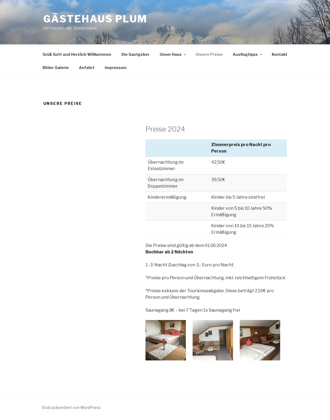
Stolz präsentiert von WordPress (71, 407)
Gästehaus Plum (95, 19)
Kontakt (279, 54)
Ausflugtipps (248, 54)
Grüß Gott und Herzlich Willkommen (77, 54)
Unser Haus (173, 54)
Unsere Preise (209, 54)
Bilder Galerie (56, 67)
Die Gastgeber (135, 54)
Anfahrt (87, 67)
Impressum (116, 67)
